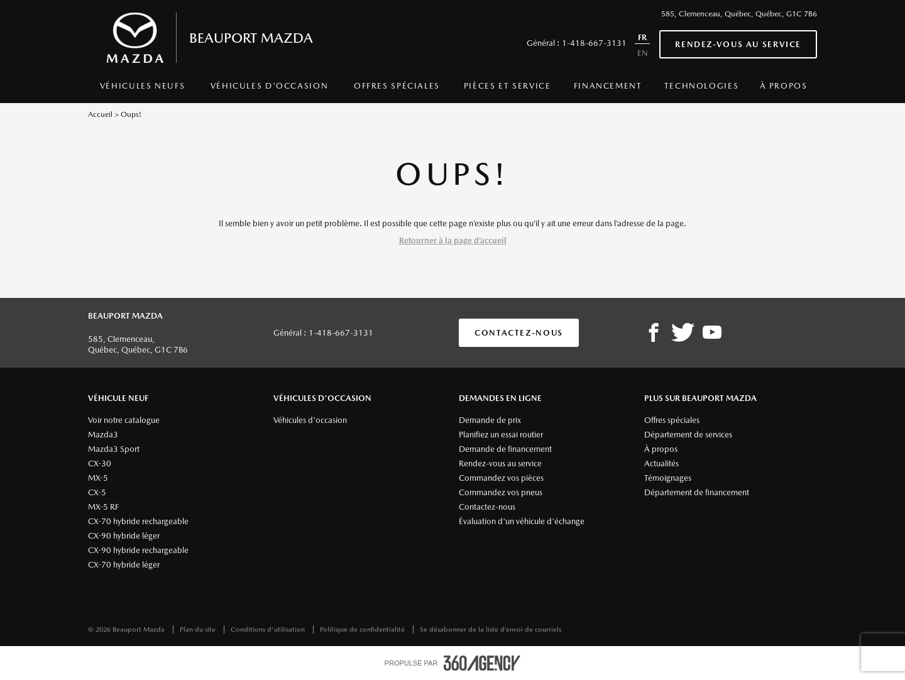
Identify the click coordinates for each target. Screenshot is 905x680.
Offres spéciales (397, 86)
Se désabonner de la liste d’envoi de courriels (490, 629)
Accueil (100, 114)
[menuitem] (142, 89)
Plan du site (198, 629)
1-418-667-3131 (594, 43)
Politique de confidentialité (363, 629)
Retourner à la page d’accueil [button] (453, 240)
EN (642, 53)
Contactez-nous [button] (518, 332)
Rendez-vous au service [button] (738, 44)
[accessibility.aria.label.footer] (482, 663)
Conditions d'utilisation (269, 629)
